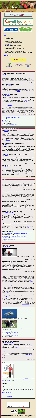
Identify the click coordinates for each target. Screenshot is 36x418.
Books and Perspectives (8, 55)
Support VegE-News (30, 11)
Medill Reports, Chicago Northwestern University (13, 212)
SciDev (5, 144)
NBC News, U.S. (7, 155)
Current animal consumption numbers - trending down (10, 332)
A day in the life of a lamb (6, 334)
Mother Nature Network (8, 342)
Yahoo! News (6, 202)
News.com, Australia (8, 262)
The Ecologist (6, 131)
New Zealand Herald (8, 85)
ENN (5, 74)
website (9, 380)
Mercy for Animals (7, 246)
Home (3, 11)
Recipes (20, 11)
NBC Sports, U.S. (7, 224)
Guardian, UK (6, 166)
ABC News (6, 296)
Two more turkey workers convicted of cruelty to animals (10, 335)
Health (5, 35)
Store (24, 11)
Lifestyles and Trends (7, 44)
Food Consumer (7, 95)
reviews (3, 380)
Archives (15, 11)
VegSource (6, 351)
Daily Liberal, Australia (8, 105)
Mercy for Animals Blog (8, 285)
